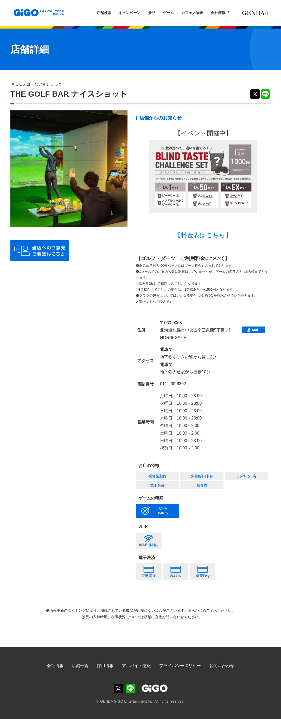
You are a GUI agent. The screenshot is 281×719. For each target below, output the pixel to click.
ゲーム (168, 13)
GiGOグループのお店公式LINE (130, 688)
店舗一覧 (80, 665)
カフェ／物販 (192, 13)
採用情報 (105, 665)
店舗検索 (104, 13)
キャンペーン (129, 13)
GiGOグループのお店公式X (118, 688)
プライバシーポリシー (180, 665)
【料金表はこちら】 (203, 234)
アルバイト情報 (136, 665)
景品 (151, 13)
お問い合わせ (221, 665)
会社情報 (218, 13)
